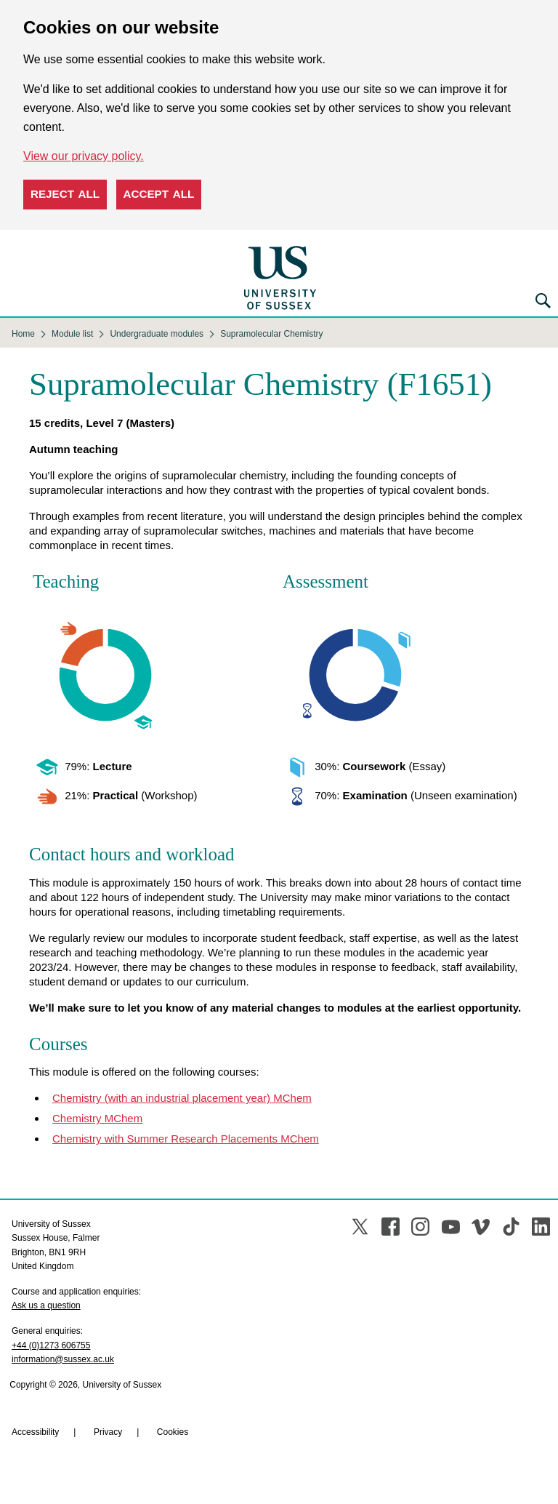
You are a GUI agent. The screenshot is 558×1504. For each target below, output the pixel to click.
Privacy (108, 1432)
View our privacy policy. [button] (83, 156)
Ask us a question (46, 1305)
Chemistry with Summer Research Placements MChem (185, 1138)
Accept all (159, 194)
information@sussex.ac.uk (63, 1359)
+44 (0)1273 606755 (51, 1345)
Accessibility (35, 1432)
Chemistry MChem (97, 1118)
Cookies (172, 1432)
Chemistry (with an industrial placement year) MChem (182, 1098)
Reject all (65, 194)
